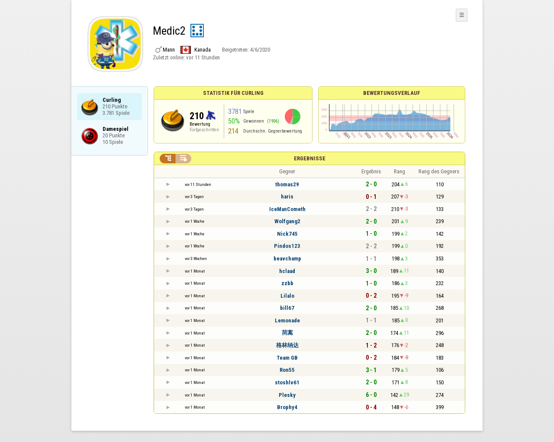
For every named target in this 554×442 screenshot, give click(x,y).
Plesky (287, 395)
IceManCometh (287, 209)
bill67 (287, 308)
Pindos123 (287, 246)
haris (287, 196)
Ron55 (287, 370)
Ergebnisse (309, 158)
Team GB (287, 357)
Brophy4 (287, 407)
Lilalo (287, 295)
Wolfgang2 (287, 221)
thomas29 (287, 184)
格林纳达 (287, 345)
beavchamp (287, 258)
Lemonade (287, 320)
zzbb (287, 283)
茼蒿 (287, 332)
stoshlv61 (287, 382)
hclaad (287, 271)
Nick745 (287, 234)
